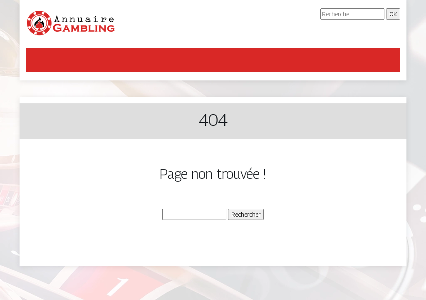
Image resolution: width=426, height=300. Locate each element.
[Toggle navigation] (37, 60)
